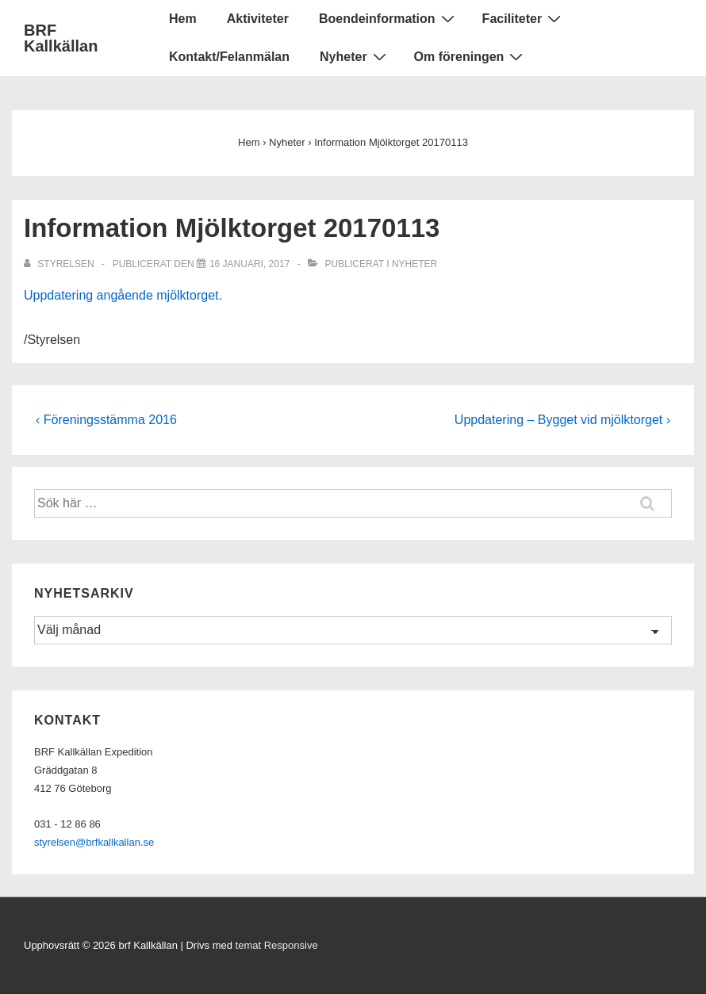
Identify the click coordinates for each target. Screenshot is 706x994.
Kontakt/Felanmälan (229, 56)
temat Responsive (277, 945)
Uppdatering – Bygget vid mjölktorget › (562, 419)
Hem (183, 18)
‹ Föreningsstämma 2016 (106, 419)
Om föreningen (471, 56)
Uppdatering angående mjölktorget (121, 295)
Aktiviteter (258, 18)
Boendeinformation (389, 18)
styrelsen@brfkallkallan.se (94, 842)
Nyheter (355, 56)
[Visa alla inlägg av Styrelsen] (60, 264)
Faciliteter (524, 18)
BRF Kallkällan (61, 38)
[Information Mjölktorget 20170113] (249, 264)
